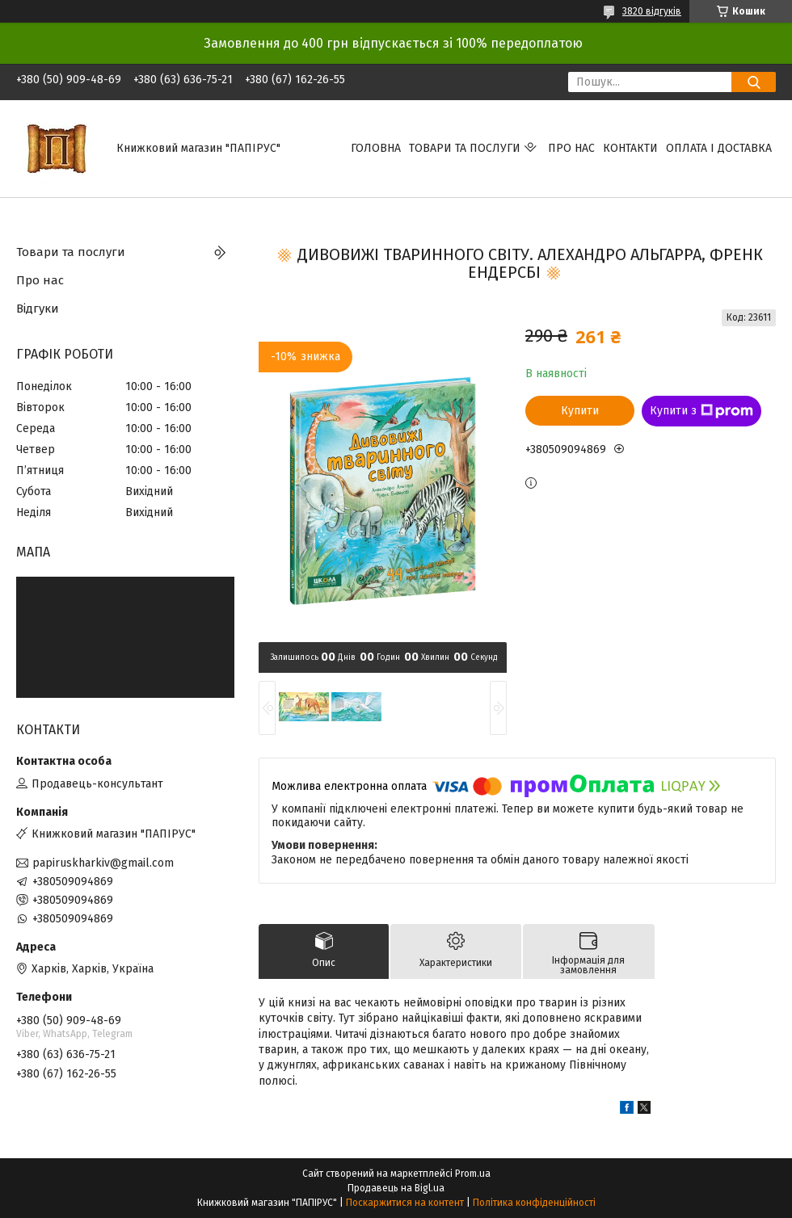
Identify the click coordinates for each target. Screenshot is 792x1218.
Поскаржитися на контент (405, 1202)
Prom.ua (473, 1173)
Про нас (571, 148)
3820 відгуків (651, 11)
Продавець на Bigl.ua (396, 1188)
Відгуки (37, 308)
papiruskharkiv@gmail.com (103, 863)
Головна (376, 148)
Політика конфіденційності (534, 1202)
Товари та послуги (464, 148)
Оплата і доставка (719, 148)
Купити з (701, 411)
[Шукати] (753, 82)
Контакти (630, 148)
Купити (580, 411)
